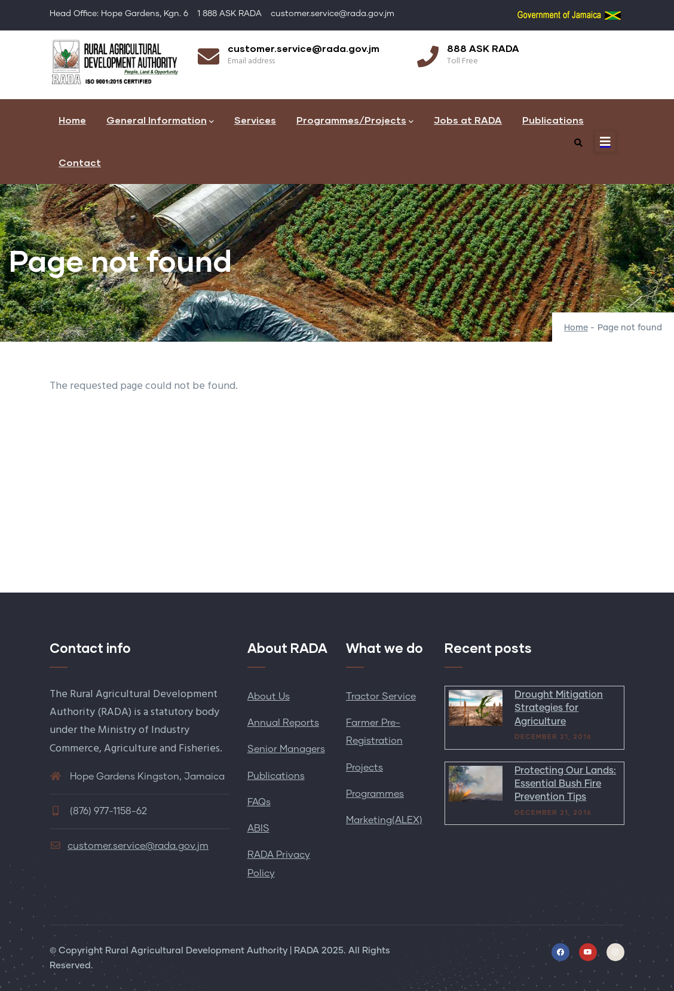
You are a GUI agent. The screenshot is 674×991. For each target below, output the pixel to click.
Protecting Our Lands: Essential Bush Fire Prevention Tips (565, 784)
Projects (364, 767)
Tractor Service (381, 696)
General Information (160, 121)
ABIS (258, 828)
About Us (268, 696)
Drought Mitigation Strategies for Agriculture (558, 708)
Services (255, 119)
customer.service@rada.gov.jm (129, 846)
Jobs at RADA (468, 119)
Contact (80, 162)
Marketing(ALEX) (384, 820)
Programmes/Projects (354, 121)
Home (72, 119)
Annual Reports (283, 723)
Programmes (375, 794)
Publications (553, 119)
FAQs (259, 802)
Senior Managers (286, 749)
